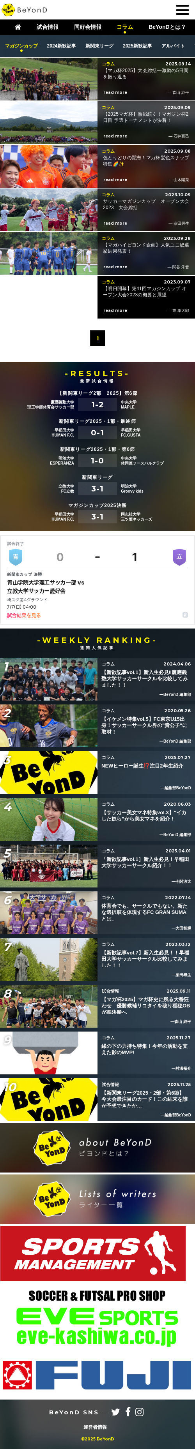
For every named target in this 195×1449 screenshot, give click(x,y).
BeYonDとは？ (167, 27)
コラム (125, 27)
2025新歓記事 (137, 46)
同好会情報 (87, 27)
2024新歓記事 (61, 46)
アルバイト (173, 46)
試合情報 (47, 27)
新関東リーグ (99, 46)
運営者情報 (95, 1427)
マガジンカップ (21, 46)
